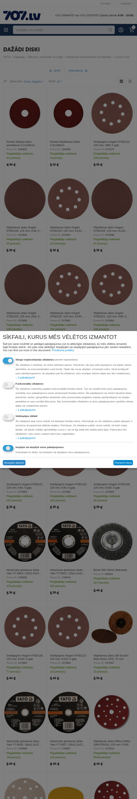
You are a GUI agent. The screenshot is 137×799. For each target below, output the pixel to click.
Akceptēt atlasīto (14, 462)
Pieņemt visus (123, 462)
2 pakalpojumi (25, 377)
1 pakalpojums (25, 409)
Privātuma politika (63, 350)
